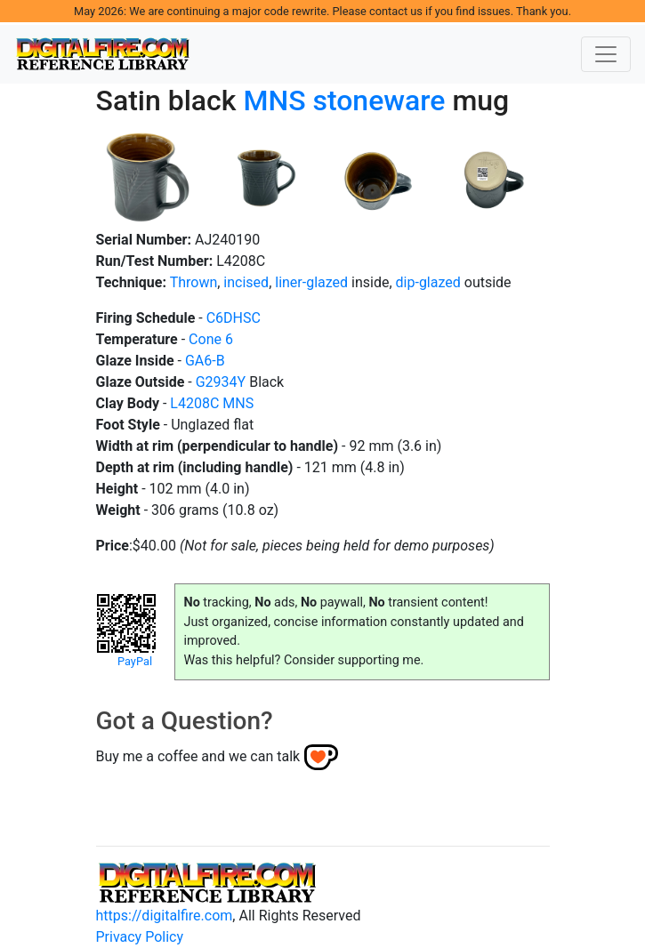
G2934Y (221, 382)
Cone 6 (211, 339)
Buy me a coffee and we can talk (198, 756)
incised (246, 282)
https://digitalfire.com (164, 915)
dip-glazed (428, 282)
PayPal (134, 661)
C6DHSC (233, 317)
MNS (274, 100)
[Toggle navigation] (606, 54)
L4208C (194, 403)
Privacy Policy (140, 936)
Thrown (194, 282)
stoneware (378, 100)
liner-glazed (311, 282)
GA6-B (205, 360)
